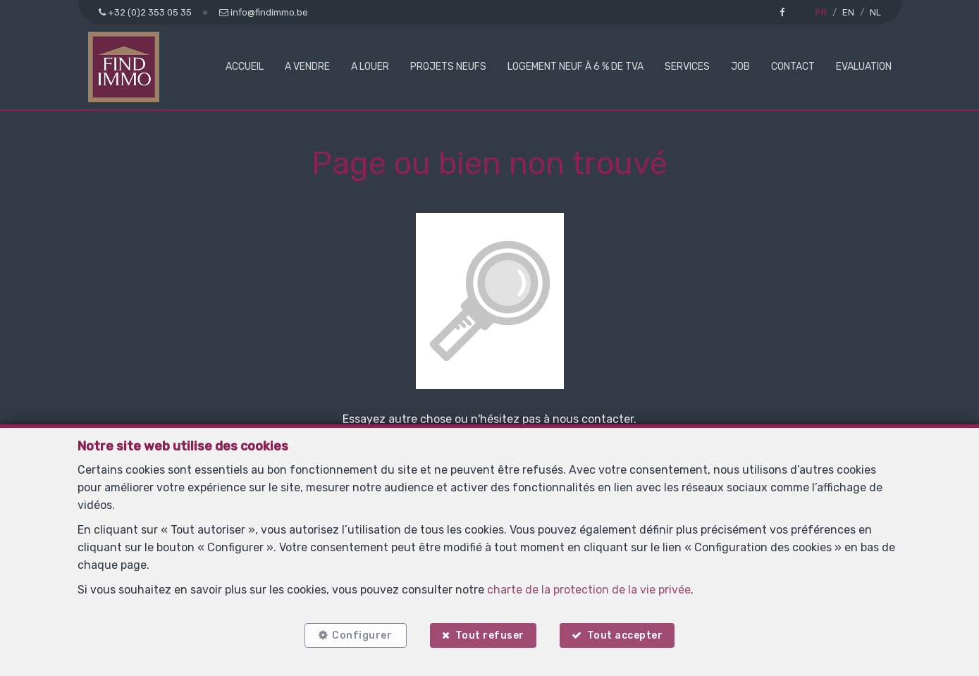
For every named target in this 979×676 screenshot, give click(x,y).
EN (848, 12)
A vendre (307, 67)
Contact (793, 67)
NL (875, 12)
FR (821, 12)
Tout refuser (489, 635)
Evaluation (864, 67)
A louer (370, 67)
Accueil (245, 67)
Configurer (362, 635)
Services (687, 67)
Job (740, 67)
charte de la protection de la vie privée (589, 589)
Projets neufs (448, 67)
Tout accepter (625, 635)
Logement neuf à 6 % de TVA (575, 67)
